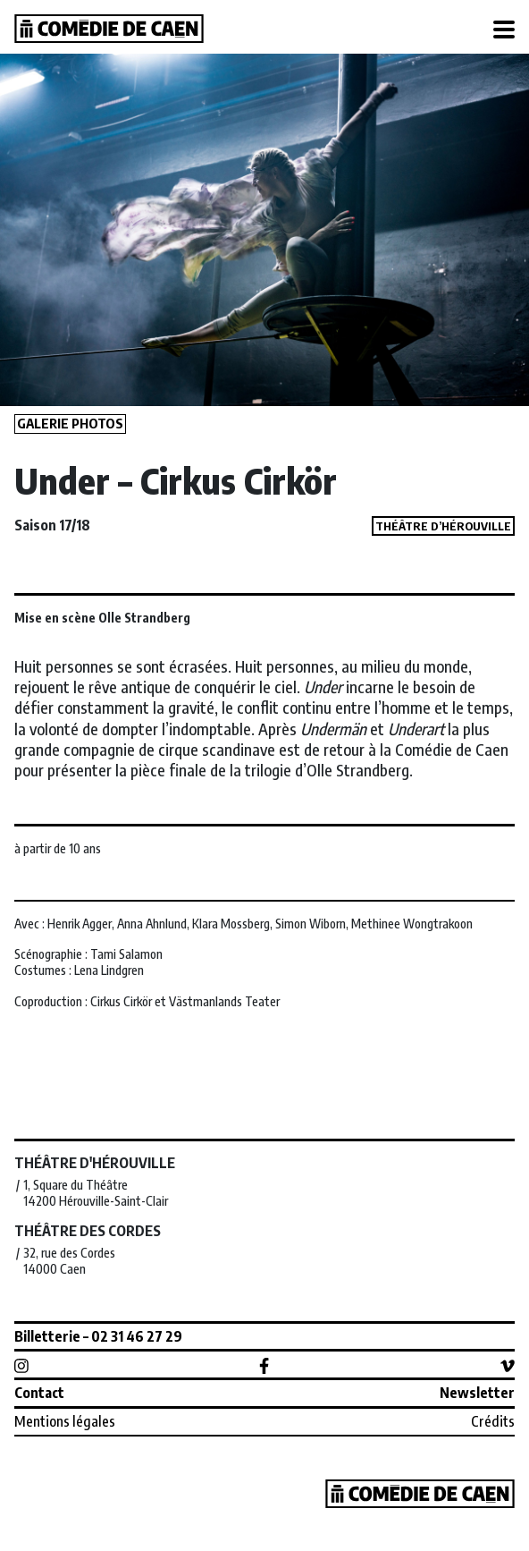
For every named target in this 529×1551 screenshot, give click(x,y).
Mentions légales (64, 1421)
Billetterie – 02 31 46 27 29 (98, 1336)
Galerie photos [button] (70, 423)
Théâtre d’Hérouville (443, 526)
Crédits (493, 1421)
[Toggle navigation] (504, 30)
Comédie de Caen (109, 28)
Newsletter (477, 1393)
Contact (39, 1393)
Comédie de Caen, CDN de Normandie (420, 1493)
